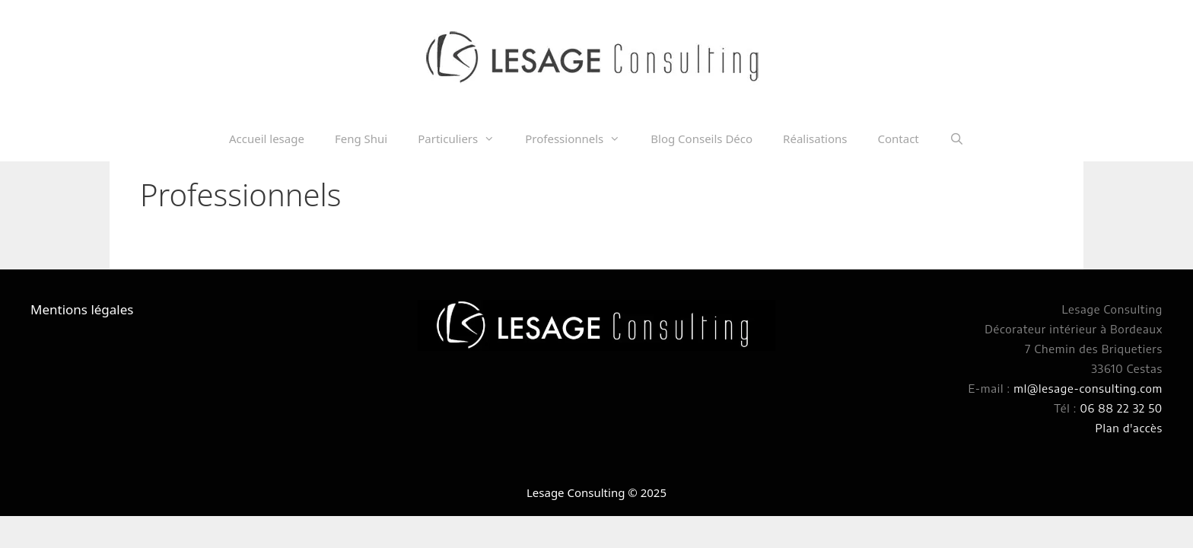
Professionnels (580, 138)
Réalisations (815, 138)
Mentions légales (81, 309)
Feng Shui (361, 138)
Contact (897, 138)
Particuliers (464, 138)
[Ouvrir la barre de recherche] (956, 138)
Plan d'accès (1129, 428)
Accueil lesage (266, 138)
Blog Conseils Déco (701, 138)
